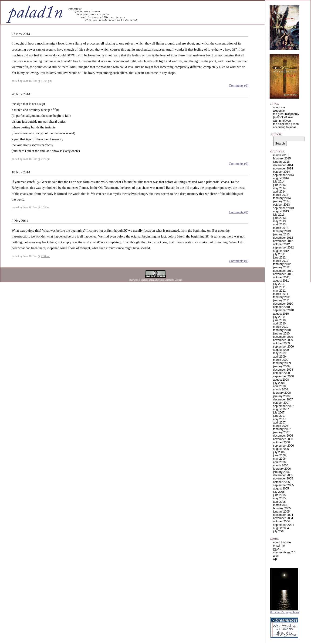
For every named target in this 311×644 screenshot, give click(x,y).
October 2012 (281, 244)
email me (279, 545)
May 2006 (279, 458)
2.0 (277, 549)
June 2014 (279, 185)
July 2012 (278, 254)
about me (279, 107)
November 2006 (283, 439)
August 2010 (281, 313)
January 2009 (281, 366)
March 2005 (280, 505)
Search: (276, 134)
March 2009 (280, 360)
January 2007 (281, 432)
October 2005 (281, 482)
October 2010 (281, 307)
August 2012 (281, 251)
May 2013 (279, 221)
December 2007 (283, 399)
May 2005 (279, 498)
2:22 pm (46, 159)
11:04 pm (46, 81)
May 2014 (279, 188)
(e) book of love (283, 117)
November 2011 (283, 274)
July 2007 (278, 412)
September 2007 (283, 406)
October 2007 (281, 402)
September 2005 (283, 485)
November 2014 (283, 168)
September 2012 (283, 247)
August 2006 (281, 449)
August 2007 (281, 409)
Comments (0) (238, 85)
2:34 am (45, 256)
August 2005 (281, 488)
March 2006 (280, 465)
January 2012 (281, 267)
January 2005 (281, 511)
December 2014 (283, 165)
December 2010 (283, 303)
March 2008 (280, 389)
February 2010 (282, 330)
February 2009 (282, 363)
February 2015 (282, 158)
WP (275, 559)
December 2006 (283, 435)
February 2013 (282, 231)
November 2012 (283, 241)
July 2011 (278, 284)
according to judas (284, 127)
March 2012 (280, 260)
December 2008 (283, 369)
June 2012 (279, 257)
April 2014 (279, 191)
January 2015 (281, 161)
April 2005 (279, 501)
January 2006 (281, 472)
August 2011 (281, 280)
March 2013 (280, 228)
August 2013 (281, 211)
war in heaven (282, 120)
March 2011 (280, 294)
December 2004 (283, 515)
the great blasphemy (286, 114)
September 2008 (283, 376)
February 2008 (282, 392)
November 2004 (283, 518)
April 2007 (279, 422)
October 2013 (281, 204)
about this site (282, 542)
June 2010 (279, 320)
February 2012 (282, 264)
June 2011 (279, 287)
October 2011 (281, 277)
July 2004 (278, 531)
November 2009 (283, 340)
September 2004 (283, 525)
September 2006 (283, 445)
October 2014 (281, 171)
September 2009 (283, 346)
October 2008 (281, 373)
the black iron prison (286, 124)
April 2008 (279, 386)
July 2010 (278, 317)
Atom (276, 555)
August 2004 (281, 528)
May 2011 (279, 290)
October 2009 (281, 343)
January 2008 (281, 396)
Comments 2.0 (284, 552)
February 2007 (282, 429)
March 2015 (280, 155)
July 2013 (278, 214)
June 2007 (279, 415)
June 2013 (279, 218)
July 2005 (278, 491)
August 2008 (281, 379)
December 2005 (283, 475)
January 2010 (281, 333)
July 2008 (278, 383)
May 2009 (279, 353)
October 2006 (281, 442)
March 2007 (280, 425)
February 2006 (282, 468)
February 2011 (282, 297)
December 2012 (283, 237)
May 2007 (279, 419)
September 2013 (283, 208)
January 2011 (281, 300)
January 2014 (281, 201)
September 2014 (283, 175)
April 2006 (279, 462)
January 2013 (281, 234)
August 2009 (281, 349)
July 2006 (278, 452)
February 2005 (282, 508)
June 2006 (279, 455)
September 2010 (283, 310)
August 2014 (281, 178)
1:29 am (45, 207)
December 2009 (283, 336)
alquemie (279, 110)
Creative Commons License (169, 280)
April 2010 (279, 323)
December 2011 (283, 270)
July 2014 (278, 181)
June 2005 (279, 495)
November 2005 (283, 478)
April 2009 (279, 356)
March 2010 (280, 326)
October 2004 (281, 521)
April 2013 (279, 224)
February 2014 (282, 198)
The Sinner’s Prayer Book (284, 612)
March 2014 (280, 194)
